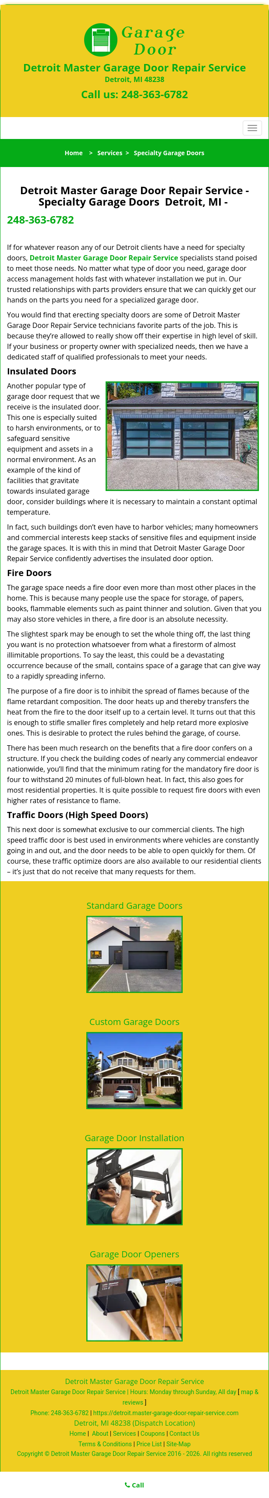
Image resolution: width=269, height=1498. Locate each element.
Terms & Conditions (105, 1444)
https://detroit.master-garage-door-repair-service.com (166, 1412)
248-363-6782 (154, 94)
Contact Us (185, 1433)
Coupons (153, 1433)
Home (73, 153)
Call (134, 1484)
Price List (149, 1444)
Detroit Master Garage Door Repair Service (104, 258)
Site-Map (178, 1444)
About (100, 1433)
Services (109, 153)
